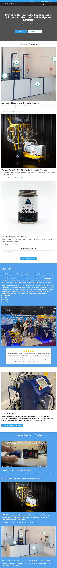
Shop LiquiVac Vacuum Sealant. (10, 245)
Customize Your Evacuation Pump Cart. (12, 178)
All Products (21, 31)
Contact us (48, 278)
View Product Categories (12, 425)
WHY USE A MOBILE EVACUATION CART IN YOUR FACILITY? (22, 523)
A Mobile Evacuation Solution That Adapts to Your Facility (25, 515)
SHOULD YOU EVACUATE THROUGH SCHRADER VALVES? (21, 478)
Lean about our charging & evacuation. (12, 111)
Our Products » (8, 413)
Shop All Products (28, 259)
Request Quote (35, 31)
